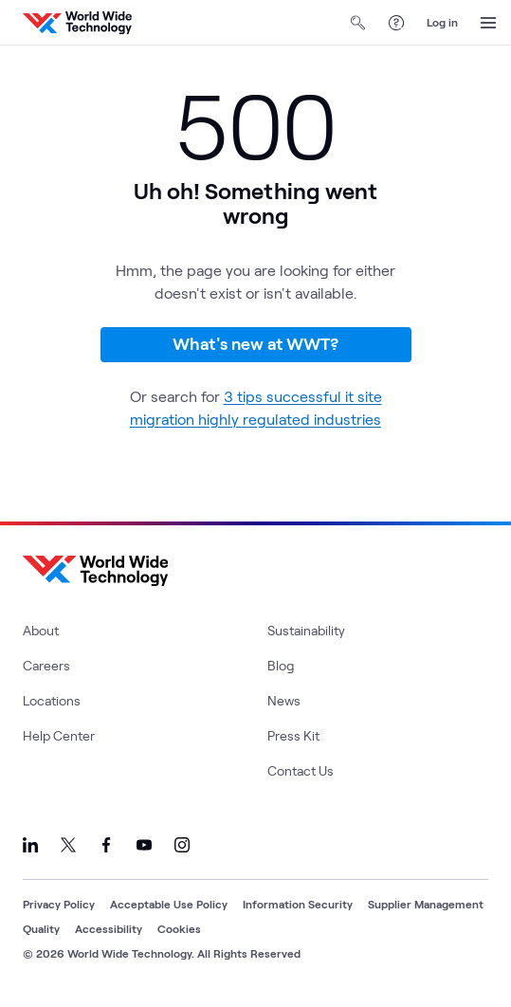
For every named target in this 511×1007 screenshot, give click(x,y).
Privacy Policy (59, 903)
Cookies (179, 928)
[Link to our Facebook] (106, 844)
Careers (46, 665)
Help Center (59, 735)
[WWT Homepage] (77, 22)
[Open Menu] (488, 22)
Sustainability (306, 630)
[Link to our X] (68, 844)
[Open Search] (358, 22)
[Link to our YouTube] (144, 844)
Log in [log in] (442, 21)
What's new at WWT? (255, 343)
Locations (52, 700)
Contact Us (300, 770)
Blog (280, 665)
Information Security (298, 903)
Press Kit (293, 735)
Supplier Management (426, 903)
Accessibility (108, 928)
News (284, 700)
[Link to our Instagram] (182, 844)
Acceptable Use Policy (169, 903)
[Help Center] (396, 22)
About (41, 630)
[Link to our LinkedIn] (30, 844)
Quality (41, 928)
